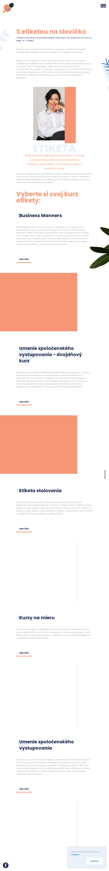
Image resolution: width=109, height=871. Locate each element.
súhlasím (94, 861)
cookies (75, 854)
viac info (24, 259)
